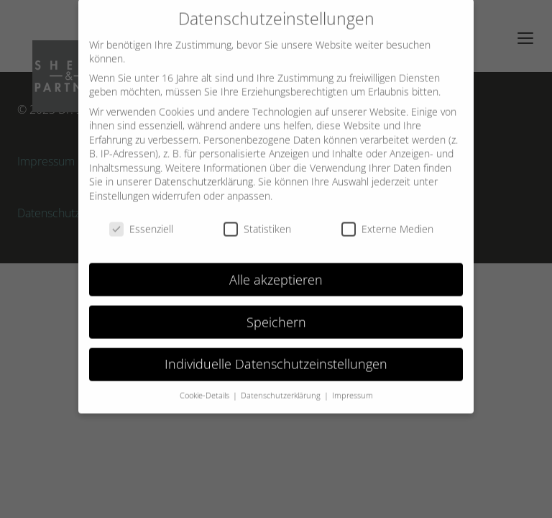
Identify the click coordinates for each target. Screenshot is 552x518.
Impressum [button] (352, 386)
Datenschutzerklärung (204, 172)
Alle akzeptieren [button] (276, 269)
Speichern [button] (276, 312)
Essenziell (141, 220)
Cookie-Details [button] (205, 386)
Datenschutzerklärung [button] (282, 386)
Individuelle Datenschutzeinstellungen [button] (276, 354)
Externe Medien (387, 220)
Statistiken (257, 220)
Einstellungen (119, 187)
